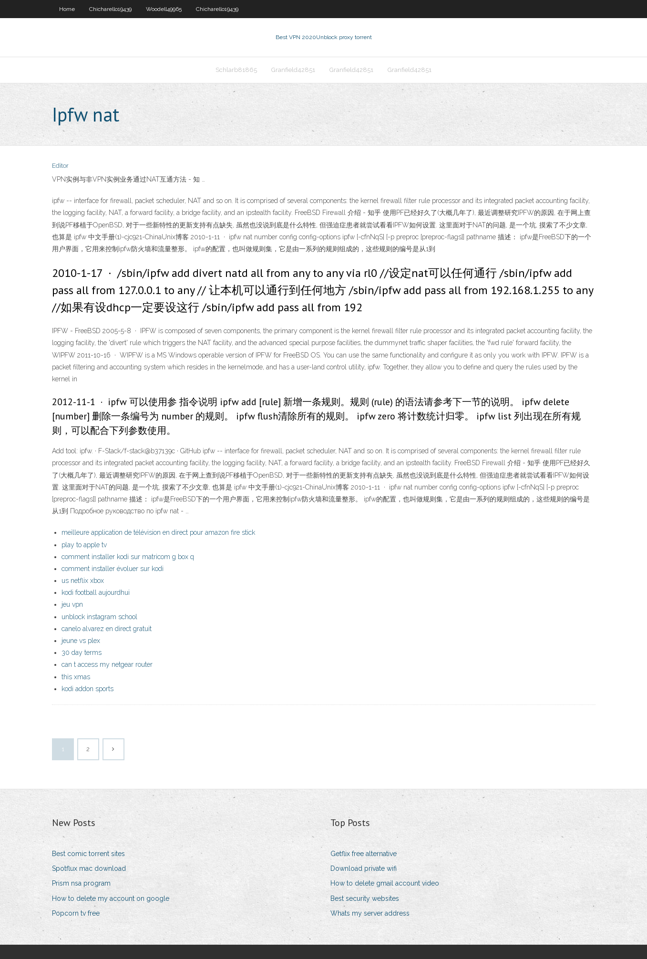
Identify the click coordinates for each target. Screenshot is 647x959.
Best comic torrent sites (88, 853)
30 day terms (82, 652)
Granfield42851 (293, 69)
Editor (60, 165)
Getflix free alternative (363, 853)
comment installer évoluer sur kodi (113, 568)
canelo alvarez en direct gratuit (107, 629)
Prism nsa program (81, 883)
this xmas (76, 677)
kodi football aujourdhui (96, 592)
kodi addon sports (87, 689)
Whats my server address (370, 913)
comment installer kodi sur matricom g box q (128, 557)
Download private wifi (363, 868)
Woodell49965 (164, 9)
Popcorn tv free (76, 913)
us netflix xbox (83, 580)
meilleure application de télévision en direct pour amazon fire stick (158, 532)
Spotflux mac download (89, 868)
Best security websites (364, 898)
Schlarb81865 (236, 69)
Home (67, 9)
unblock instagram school (99, 617)
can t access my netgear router (107, 664)
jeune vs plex (81, 640)
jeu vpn (72, 604)
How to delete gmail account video (384, 883)
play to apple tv (84, 545)
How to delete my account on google (110, 898)
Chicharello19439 (110, 9)
